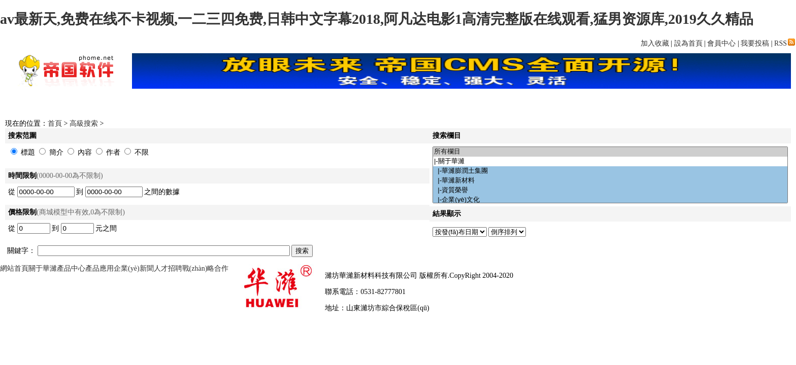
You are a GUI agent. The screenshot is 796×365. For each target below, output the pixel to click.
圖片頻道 (507, 103)
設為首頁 (688, 43)
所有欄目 (610, 152)
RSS (784, 43)
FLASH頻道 (451, 103)
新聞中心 (228, 103)
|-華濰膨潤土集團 (610, 171)
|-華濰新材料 (610, 181)
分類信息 (619, 103)
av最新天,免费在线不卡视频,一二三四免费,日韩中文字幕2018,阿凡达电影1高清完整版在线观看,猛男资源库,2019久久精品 (376, 19)
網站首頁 (14, 268)
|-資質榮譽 (610, 190)
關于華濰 (42, 268)
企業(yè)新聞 (134, 268)
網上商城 (395, 103)
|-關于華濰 (610, 161)
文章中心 (563, 103)
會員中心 (721, 43)
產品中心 (71, 268)
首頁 (172, 103)
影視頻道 (339, 103)
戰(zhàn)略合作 (205, 268)
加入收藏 (655, 43)
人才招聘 (168, 268)
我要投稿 (755, 43)
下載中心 (284, 103)
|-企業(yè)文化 (610, 200)
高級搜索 (84, 123)
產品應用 (99, 268)
